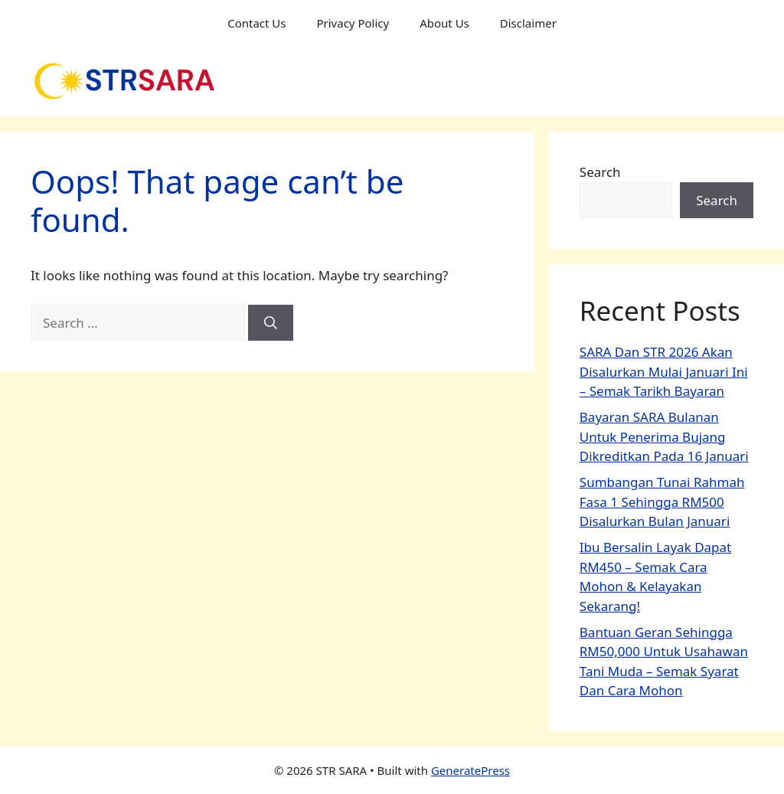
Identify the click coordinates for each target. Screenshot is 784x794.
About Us (444, 23)
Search (600, 172)
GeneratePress (470, 770)
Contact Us (256, 23)
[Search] (270, 323)
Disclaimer (528, 23)
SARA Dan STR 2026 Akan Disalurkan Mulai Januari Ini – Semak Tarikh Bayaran (664, 371)
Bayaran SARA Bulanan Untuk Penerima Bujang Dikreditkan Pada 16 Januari (664, 436)
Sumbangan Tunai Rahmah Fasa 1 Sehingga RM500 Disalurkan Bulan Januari (662, 501)
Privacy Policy (352, 23)
